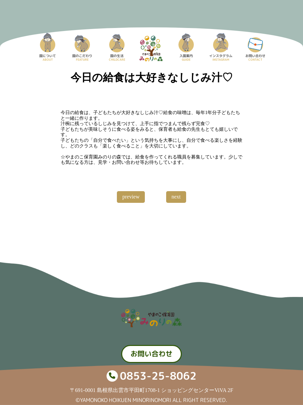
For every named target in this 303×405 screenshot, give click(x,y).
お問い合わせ (151, 354)
